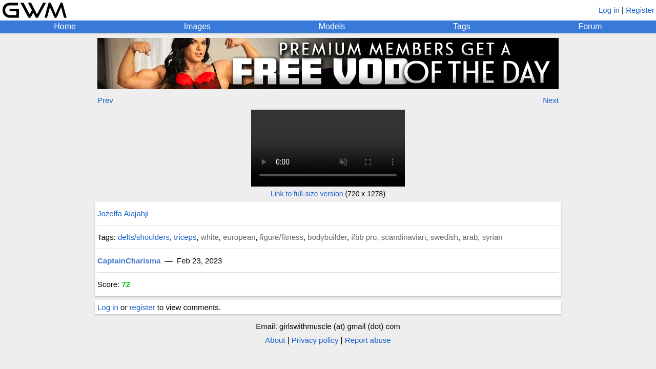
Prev (105, 100)
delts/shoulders (144, 237)
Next (551, 100)
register (142, 307)
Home (65, 26)
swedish (444, 237)
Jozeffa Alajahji (123, 213)
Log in (609, 10)
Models (332, 26)
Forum (590, 26)
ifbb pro (364, 237)
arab (470, 237)
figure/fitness (281, 237)
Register (640, 10)
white (210, 237)
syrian (492, 237)
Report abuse (368, 340)
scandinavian (403, 237)
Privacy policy (315, 340)
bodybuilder (327, 237)
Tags (461, 26)
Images (197, 26)
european (239, 237)
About (275, 340)
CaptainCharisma (128, 260)
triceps (185, 237)
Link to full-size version (307, 194)
